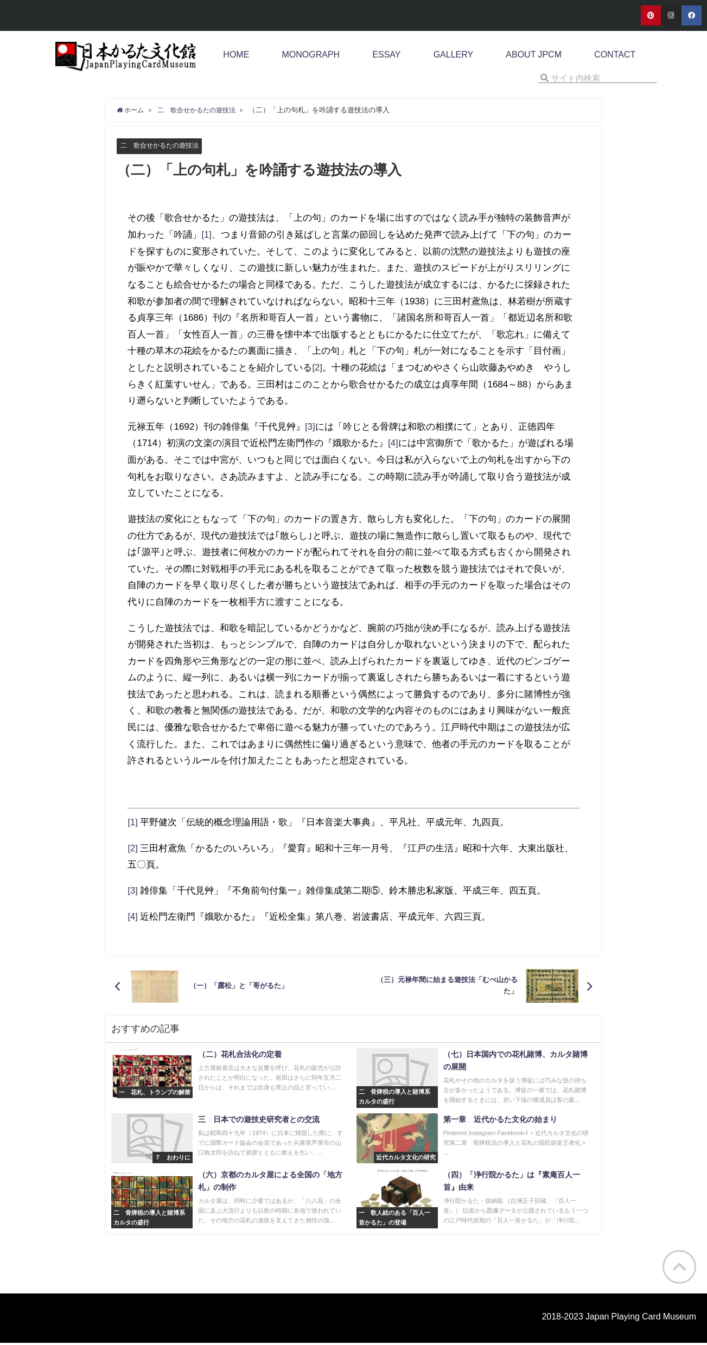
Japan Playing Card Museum (640, 1318)
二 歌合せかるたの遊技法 (162, 147)
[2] (317, 369)
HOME (236, 57)
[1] (206, 236)
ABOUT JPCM (534, 57)
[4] (393, 445)
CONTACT (614, 57)
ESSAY (386, 57)
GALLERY (454, 57)
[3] (310, 428)
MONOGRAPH (311, 57)
